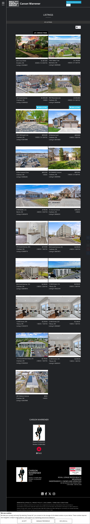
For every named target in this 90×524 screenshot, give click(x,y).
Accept (24, 521)
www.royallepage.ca (24, 503)
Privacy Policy (59, 517)
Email (30, 481)
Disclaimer (47, 503)
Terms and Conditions (60, 503)
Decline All (63, 521)
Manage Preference (43, 521)
